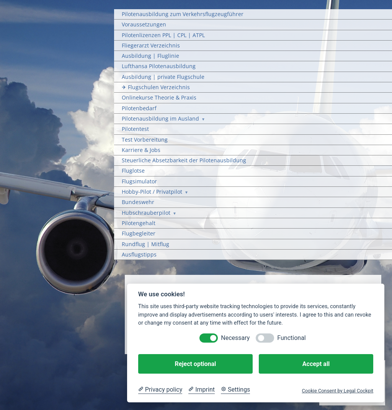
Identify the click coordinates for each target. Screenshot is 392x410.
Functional (291, 337)
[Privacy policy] (160, 390)
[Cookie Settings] (235, 390)
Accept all (316, 364)
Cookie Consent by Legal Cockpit (337, 391)
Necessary (235, 337)
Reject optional (195, 364)
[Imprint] (201, 390)
